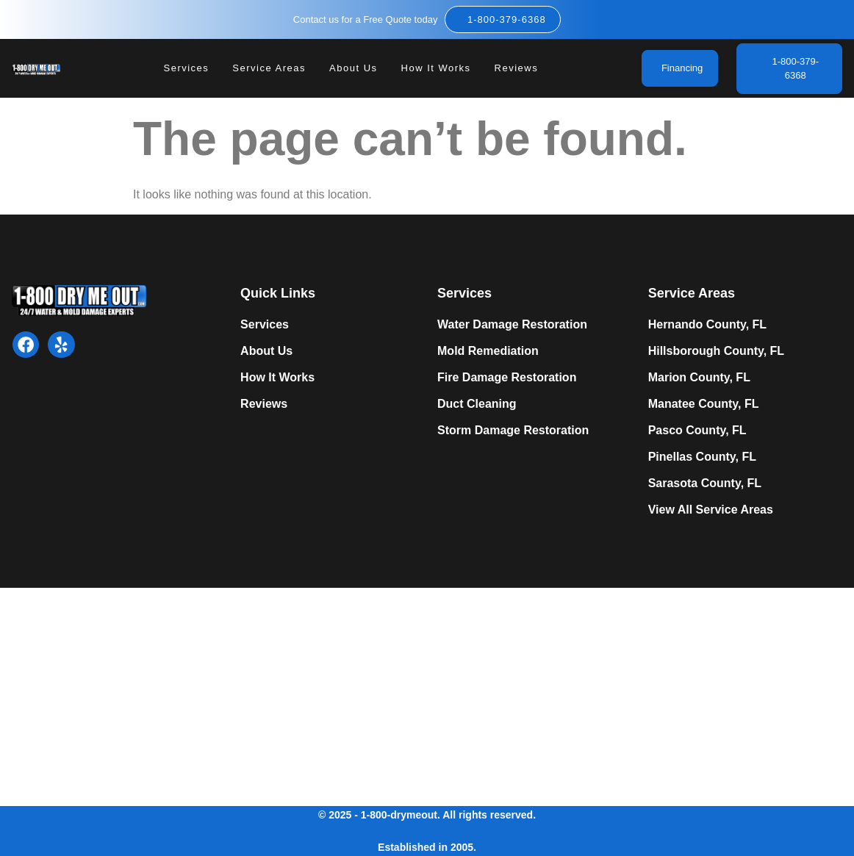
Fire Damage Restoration (506, 377)
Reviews (517, 68)
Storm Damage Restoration (513, 430)
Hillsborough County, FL (716, 351)
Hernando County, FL (707, 324)
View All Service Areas (710, 509)
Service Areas (269, 68)
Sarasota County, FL (704, 483)
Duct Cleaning (477, 404)
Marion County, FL (699, 377)
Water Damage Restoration (512, 324)
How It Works (436, 68)
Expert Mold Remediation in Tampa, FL (217, 694)
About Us (353, 68)
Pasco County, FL (697, 430)
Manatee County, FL (703, 404)
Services (186, 68)
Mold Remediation (488, 351)
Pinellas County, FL (702, 456)
